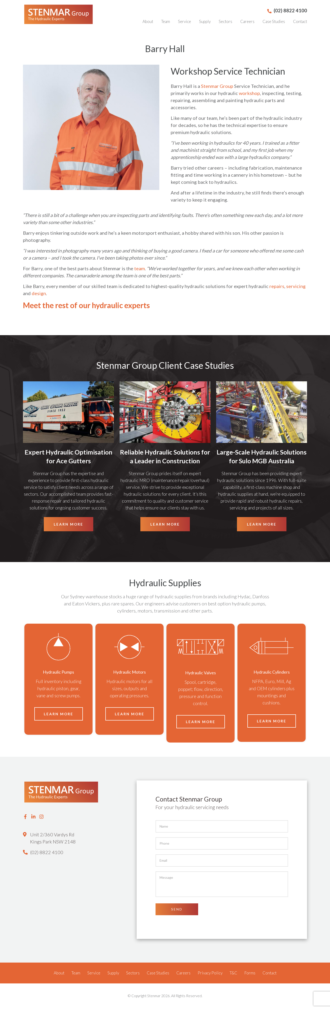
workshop (249, 94)
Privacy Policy (210, 973)
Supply (205, 21)
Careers (247, 21)
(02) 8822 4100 (46, 853)
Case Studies (274, 21)
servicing (296, 287)
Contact (300, 21)
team (139, 269)
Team (165, 21)
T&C (233, 973)
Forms (249, 973)
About (148, 21)
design (39, 294)
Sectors (225, 21)
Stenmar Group (217, 87)
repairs (276, 287)
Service (184, 21)
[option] (58, 679)
